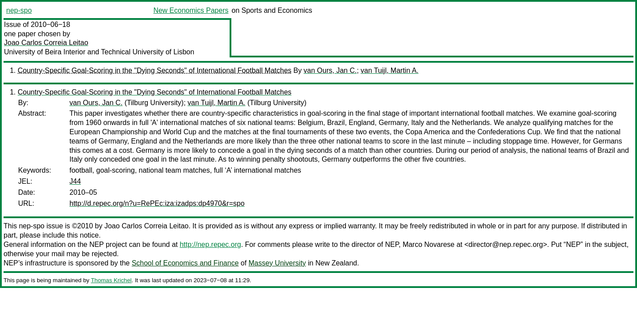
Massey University (277, 263)
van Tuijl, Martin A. (389, 70)
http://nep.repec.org (210, 244)
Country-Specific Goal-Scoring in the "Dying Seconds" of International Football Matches (155, 70)
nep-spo (19, 10)
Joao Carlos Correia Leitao (46, 42)
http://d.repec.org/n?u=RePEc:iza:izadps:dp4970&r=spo (157, 203)
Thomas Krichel (111, 280)
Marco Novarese (428, 244)
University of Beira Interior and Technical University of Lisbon (99, 52)
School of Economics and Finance (185, 263)
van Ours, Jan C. (330, 70)
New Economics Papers (191, 10)
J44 (75, 181)
